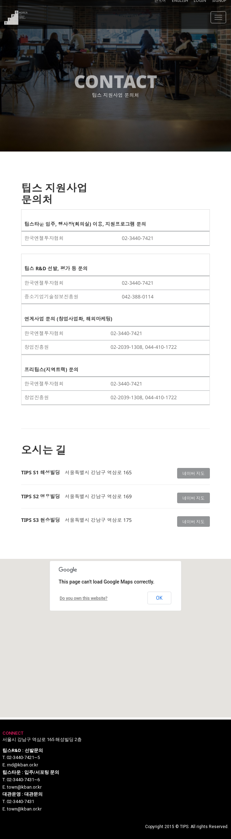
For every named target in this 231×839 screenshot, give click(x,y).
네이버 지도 (193, 473)
